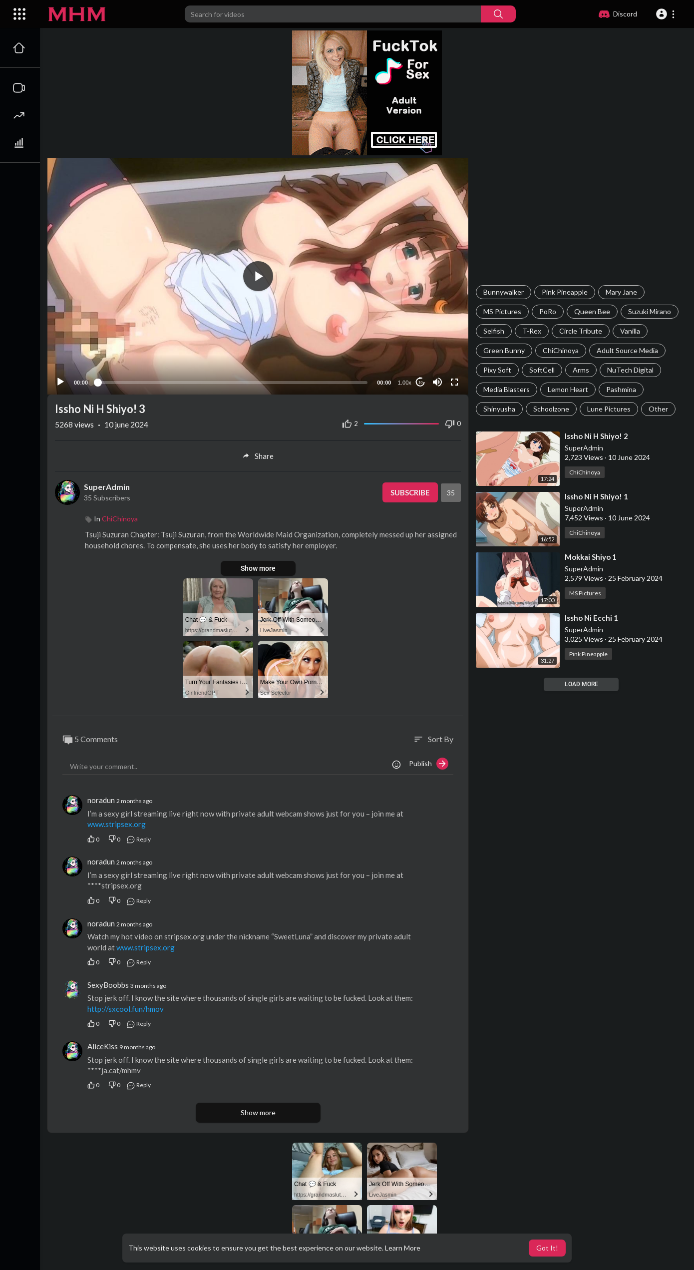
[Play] (60, 382)
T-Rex (531, 331)
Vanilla (630, 331)
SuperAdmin (584, 447)
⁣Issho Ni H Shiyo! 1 (596, 496)
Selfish (493, 331)
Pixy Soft (497, 370)
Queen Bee (592, 311)
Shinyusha (499, 409)
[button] (667, 13)
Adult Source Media (627, 350)
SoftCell (542, 370)
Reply (138, 839)
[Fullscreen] (454, 382)
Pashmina (621, 389)
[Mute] (437, 382)
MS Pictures (502, 311)
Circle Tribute (580, 331)
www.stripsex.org (116, 824)
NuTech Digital (630, 370)
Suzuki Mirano (649, 311)
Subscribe (410, 492)
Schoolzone (551, 409)
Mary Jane (621, 292)
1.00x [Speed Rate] (404, 383)
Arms (581, 370)
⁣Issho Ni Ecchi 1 (591, 617)
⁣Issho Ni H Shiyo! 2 (596, 435)
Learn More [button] (402, 1248)
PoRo (547, 311)
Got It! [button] (547, 1248)
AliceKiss (102, 1046)
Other (658, 409)
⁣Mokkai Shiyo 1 (591, 556)
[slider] (232, 382)
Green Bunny (504, 350)
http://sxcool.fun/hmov (125, 1008)
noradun (101, 800)
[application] (257, 276)
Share (258, 455)
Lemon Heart (568, 389)
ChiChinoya (561, 350)
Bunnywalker (503, 292)
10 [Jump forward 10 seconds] (420, 382)
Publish (428, 764)
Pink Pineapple (565, 292)
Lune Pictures (609, 409)
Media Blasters (506, 389)
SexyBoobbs (108, 984)
